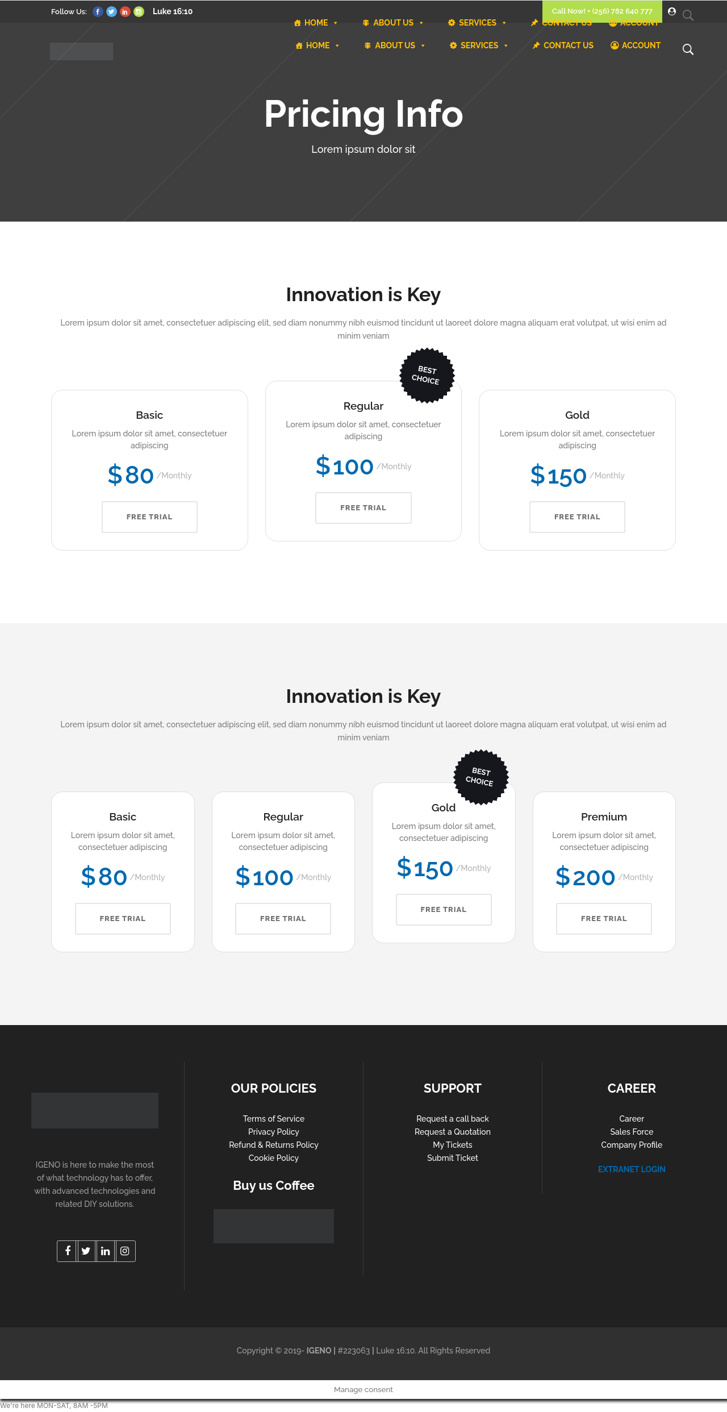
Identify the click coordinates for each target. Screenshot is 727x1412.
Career (632, 1118)
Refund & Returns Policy (274, 1144)
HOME (323, 45)
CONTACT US (569, 45)
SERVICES (485, 45)
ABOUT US (401, 45)
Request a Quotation (453, 1131)
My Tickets (452, 1144)
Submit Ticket (452, 1158)
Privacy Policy (273, 1131)
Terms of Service (274, 1118)
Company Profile (632, 1144)
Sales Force (632, 1131)
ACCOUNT (641, 45)
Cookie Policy (274, 1158)
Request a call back (452, 1118)
